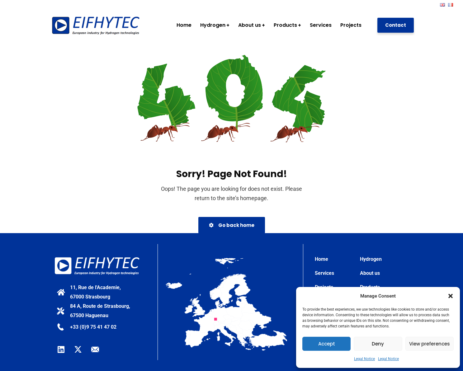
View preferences (429, 343)
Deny (378, 343)
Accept (326, 343)
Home (321, 259)
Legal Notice (364, 359)
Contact (395, 25)
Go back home (231, 225)
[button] (450, 296)
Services (324, 273)
